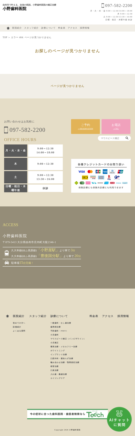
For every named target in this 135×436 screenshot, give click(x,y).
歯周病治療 (55, 327)
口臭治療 (54, 370)
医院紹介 (17, 28)
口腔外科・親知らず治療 (61, 358)
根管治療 (54, 366)
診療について (48, 28)
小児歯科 (54, 335)
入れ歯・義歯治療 (58, 374)
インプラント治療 (58, 354)
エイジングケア (57, 378)
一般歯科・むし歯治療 (60, 323)
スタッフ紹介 (31, 28)
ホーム (8, 28)
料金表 (61, 28)
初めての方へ (19, 323)
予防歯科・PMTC (58, 331)
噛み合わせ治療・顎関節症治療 (64, 362)
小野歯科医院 (14, 9)
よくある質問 (19, 331)
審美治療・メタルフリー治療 (63, 347)
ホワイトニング (57, 351)
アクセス (72, 28)
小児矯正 (54, 343)
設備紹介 (17, 327)
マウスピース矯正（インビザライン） (68, 339)
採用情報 (85, 28)
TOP (5, 37)
